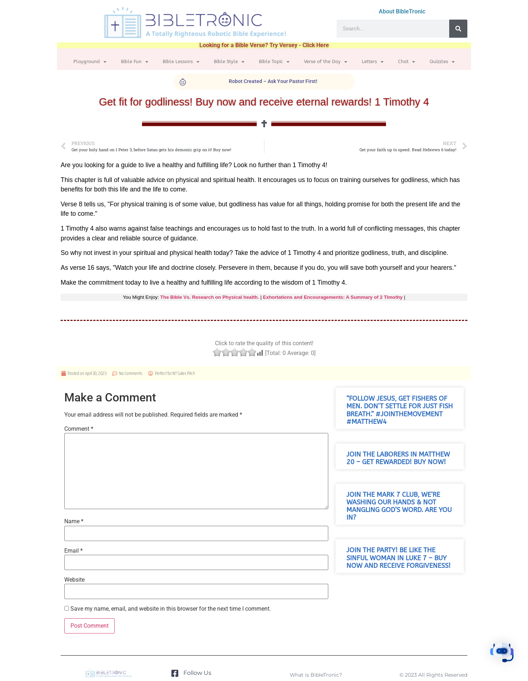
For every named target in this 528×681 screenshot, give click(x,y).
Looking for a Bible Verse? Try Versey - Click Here (264, 45)
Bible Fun (134, 62)
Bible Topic (274, 62)
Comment (78, 429)
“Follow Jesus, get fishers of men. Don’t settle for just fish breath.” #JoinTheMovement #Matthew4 (399, 410)
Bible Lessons (181, 62)
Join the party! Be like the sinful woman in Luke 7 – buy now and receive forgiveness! (398, 557)
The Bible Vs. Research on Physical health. (209, 297)
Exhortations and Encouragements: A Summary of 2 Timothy (333, 297)
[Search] (458, 29)
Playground (89, 62)
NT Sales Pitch (183, 373)
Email (73, 551)
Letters (372, 62)
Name (74, 521)
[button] (505, 657)
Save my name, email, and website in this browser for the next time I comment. (170, 609)
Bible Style (229, 62)
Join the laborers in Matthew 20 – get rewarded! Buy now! (398, 458)
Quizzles (442, 62)
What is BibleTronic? (316, 675)
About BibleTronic (402, 11)
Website (74, 580)
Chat (406, 62)
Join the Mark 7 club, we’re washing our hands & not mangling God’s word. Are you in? (399, 506)
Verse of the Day (325, 62)
